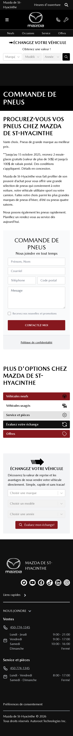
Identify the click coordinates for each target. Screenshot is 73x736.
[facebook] (41, 582)
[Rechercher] (66, 4)
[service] (66, 20)
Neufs (10, 33)
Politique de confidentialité (36, 342)
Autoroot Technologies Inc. (48, 721)
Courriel (16, 271)
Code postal (48, 280)
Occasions (28, 33)
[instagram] (67, 582)
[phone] (58, 20)
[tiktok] (50, 582)
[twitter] (24, 582)
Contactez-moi (36, 325)
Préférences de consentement (22, 704)
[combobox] (5, 57)
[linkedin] (58, 582)
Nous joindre (14, 611)
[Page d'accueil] (11, 565)
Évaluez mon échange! (36, 525)
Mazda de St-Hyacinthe (12, 5)
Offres (62, 33)
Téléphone (18, 280)
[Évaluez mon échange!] (66, 57)
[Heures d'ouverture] (47, 5)
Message (17, 290)
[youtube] (32, 582)
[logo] (36, 19)
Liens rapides (11, 595)
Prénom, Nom (20, 261)
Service (46, 33)
